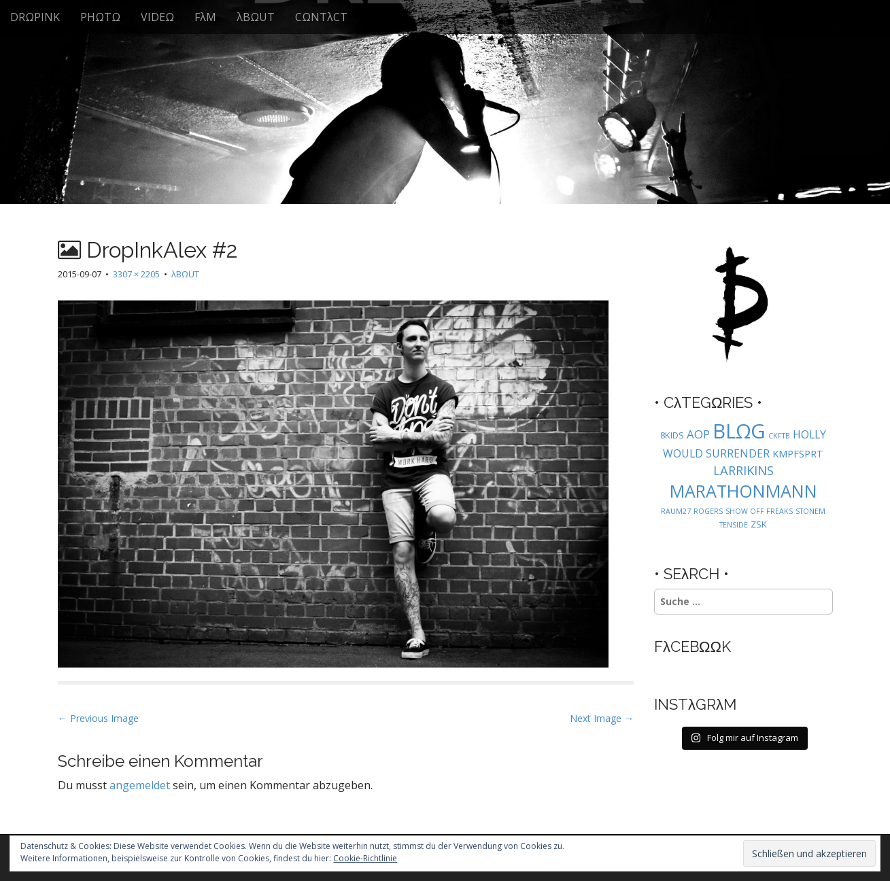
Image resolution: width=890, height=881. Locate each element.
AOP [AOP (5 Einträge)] (698, 434)
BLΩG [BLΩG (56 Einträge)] (739, 431)
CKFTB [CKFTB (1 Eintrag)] (779, 435)
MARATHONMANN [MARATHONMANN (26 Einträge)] (743, 490)
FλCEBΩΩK (692, 646)
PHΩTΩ (100, 17)
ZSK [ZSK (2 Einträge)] (759, 524)
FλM (205, 17)
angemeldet (139, 785)
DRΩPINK (35, 17)
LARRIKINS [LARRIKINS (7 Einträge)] (743, 470)
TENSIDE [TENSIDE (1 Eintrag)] (733, 525)
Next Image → (602, 718)
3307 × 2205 (136, 274)
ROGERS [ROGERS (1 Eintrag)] (708, 511)
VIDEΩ (157, 17)
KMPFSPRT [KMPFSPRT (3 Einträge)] (797, 453)
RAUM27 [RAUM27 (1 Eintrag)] (676, 511)
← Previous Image (98, 718)
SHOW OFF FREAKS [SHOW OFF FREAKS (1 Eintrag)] (759, 511)
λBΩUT (256, 17)
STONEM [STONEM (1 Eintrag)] (810, 511)
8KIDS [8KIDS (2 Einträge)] (672, 435)
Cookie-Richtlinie (365, 858)
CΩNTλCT (321, 17)
